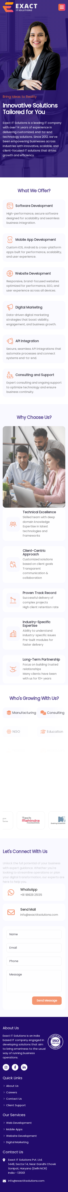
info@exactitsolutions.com (26, 1181)
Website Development (21, 1136)
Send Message (47, 1004)
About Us (12, 1086)
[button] (61, 7)
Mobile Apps (14, 1129)
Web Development (19, 1123)
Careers (11, 1092)
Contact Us (14, 1099)
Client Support (16, 1105)
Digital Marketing (17, 1142)
